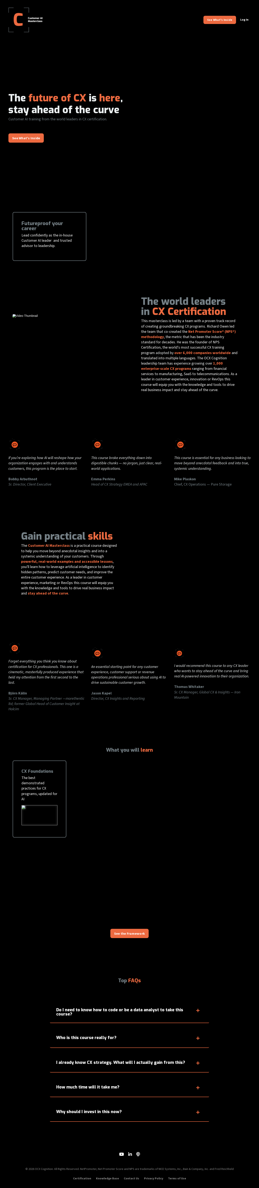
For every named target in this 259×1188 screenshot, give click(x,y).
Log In (244, 20)
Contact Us (131, 1178)
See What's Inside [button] (219, 20)
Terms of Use (177, 1178)
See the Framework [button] (129, 933)
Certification (82, 1178)
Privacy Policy (153, 1178)
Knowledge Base (107, 1178)
